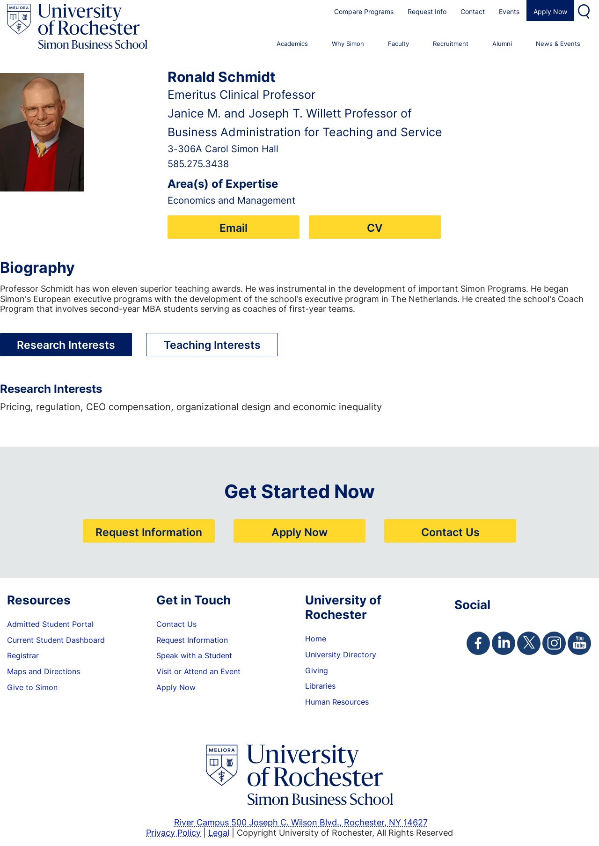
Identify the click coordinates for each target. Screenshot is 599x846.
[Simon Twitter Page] (529, 643)
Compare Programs (364, 11)
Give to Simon (32, 687)
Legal (218, 832)
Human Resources (337, 702)
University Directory (340, 654)
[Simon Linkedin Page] (503, 643)
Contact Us (450, 531)
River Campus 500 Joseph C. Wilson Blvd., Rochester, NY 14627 (301, 822)
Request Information (148, 531)
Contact (472, 11)
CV (375, 227)
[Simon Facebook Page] (478, 643)
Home (315, 638)
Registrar (23, 655)
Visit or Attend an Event (198, 671)
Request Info (427, 11)
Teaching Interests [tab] (212, 344)
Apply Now (550, 11)
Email (233, 227)
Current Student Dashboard (56, 640)
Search (585, 10)
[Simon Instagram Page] (554, 643)
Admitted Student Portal (50, 624)
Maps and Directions (43, 671)
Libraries (320, 686)
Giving (316, 670)
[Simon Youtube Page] (579, 643)
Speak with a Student (194, 655)
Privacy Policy (173, 832)
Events (509, 11)
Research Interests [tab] (66, 344)
